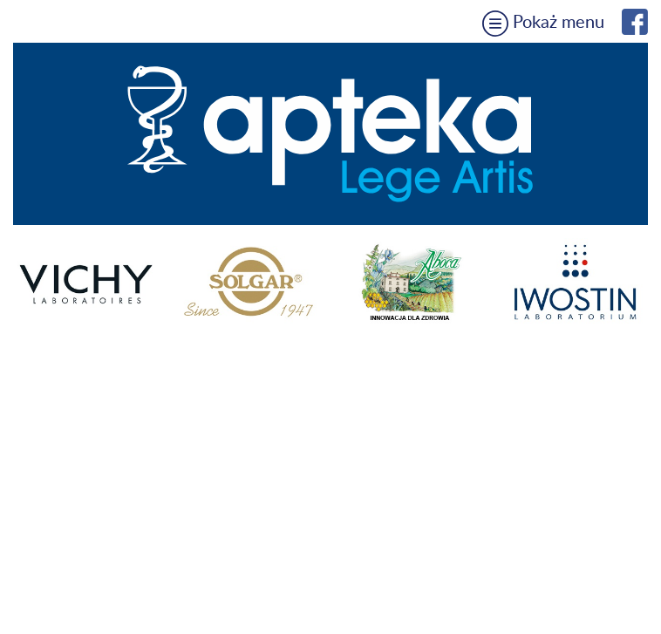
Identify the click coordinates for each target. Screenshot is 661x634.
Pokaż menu (543, 23)
